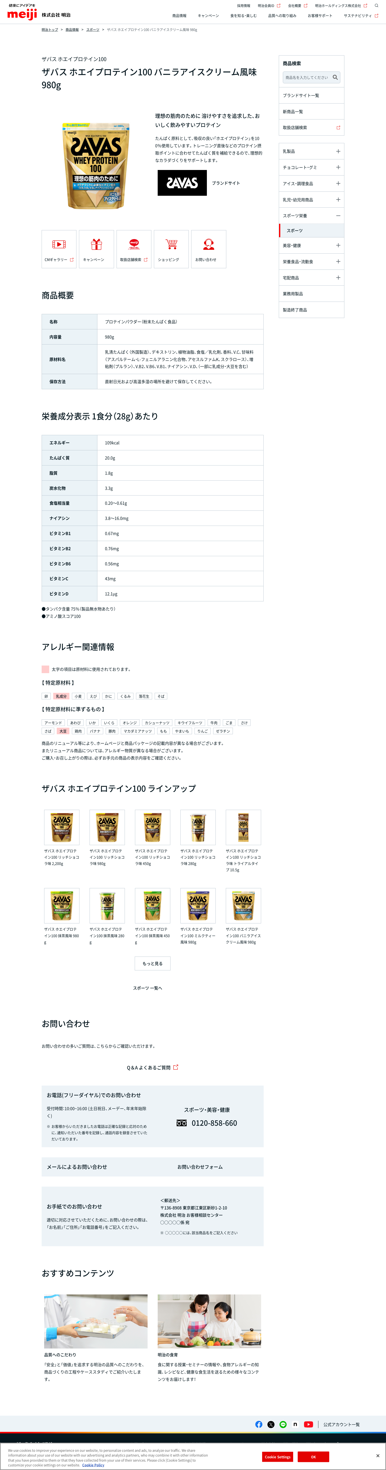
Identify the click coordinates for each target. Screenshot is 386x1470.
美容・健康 (292, 245)
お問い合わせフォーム (200, 1166)
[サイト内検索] (375, 6)
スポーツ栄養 (295, 215)
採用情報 (243, 5)
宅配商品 (291, 278)
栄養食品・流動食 (298, 261)
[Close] (377, 1455)
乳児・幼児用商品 (298, 200)
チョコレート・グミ (300, 167)
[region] (193, 1456)
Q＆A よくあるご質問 (152, 1067)
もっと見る (153, 963)
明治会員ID (269, 5)
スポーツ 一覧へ (147, 988)
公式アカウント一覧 (341, 1424)
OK (313, 1456)
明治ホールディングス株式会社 (341, 5)
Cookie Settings (278, 1456)
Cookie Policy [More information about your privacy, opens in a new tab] (93, 1464)
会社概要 (298, 5)
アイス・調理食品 (298, 183)
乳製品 (289, 151)
